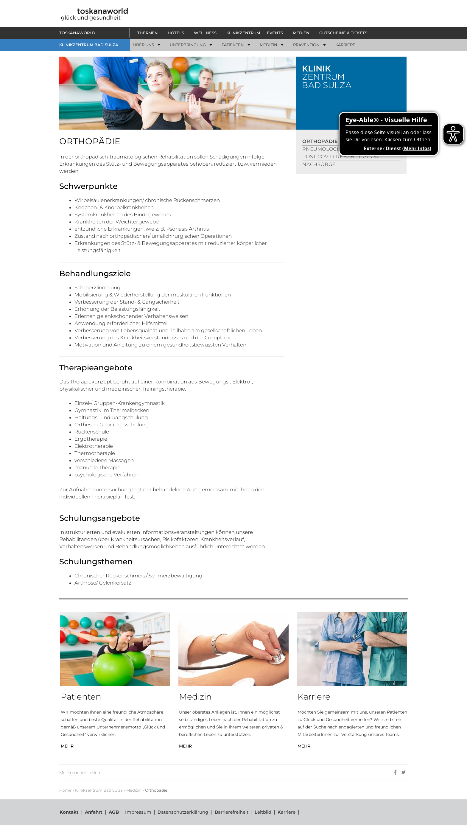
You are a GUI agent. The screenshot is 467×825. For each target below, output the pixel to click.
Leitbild (262, 812)
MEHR (67, 746)
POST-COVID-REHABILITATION (340, 156)
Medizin (133, 790)
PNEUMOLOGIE (322, 149)
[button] (149, 33)
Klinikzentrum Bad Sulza (99, 790)
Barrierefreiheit (231, 812)
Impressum (138, 812)
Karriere (286, 812)
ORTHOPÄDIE (320, 141)
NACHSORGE (318, 164)
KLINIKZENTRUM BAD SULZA (88, 44)
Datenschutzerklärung (182, 812)
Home (65, 790)
